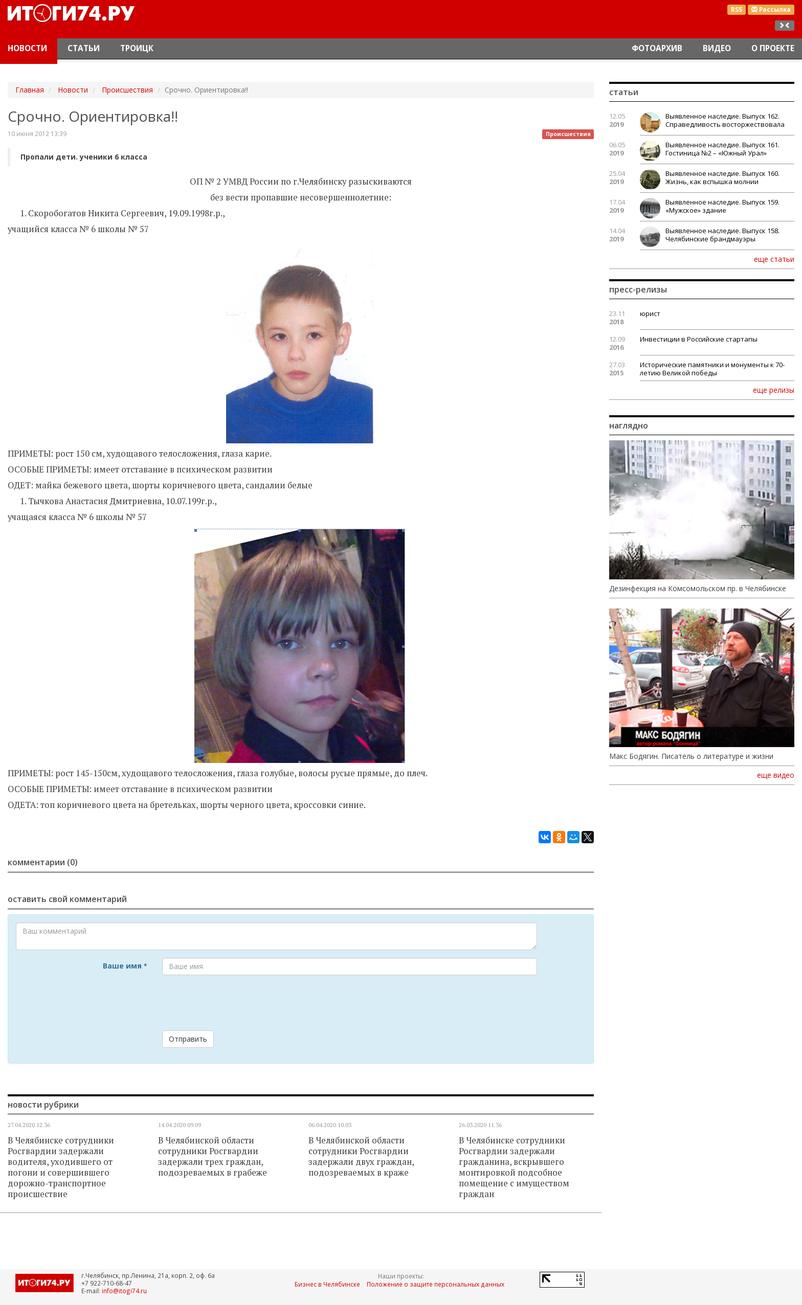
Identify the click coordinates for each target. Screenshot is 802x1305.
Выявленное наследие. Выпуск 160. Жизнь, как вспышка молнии (722, 177)
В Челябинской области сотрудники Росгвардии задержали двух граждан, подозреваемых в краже (361, 1156)
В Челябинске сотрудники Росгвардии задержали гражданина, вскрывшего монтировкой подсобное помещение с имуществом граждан (514, 1167)
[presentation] (240, 1003)
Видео (717, 48)
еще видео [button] (775, 775)
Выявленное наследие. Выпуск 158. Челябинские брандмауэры (722, 234)
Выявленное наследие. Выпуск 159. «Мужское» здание (722, 206)
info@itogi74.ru (124, 1291)
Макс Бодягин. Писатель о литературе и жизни (691, 756)
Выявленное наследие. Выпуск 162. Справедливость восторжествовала (725, 120)
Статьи (84, 48)
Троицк (136, 48)
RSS (736, 9)
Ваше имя (125, 966)
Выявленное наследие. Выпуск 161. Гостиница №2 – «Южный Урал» (722, 149)
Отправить (188, 1039)
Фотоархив (657, 48)
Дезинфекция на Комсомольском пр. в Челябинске (697, 588)
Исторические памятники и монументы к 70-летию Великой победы (712, 368)
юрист (650, 313)
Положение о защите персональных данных (435, 1284)
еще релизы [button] (773, 389)
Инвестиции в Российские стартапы (699, 339)
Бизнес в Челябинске (327, 1284)
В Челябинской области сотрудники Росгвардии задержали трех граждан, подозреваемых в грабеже (212, 1156)
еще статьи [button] (774, 258)
